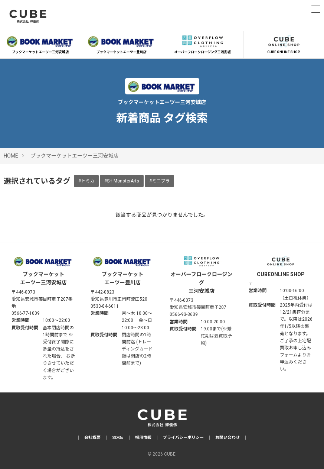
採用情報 (143, 437)
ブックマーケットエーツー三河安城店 (40, 43)
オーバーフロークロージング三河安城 (202, 43)
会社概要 (92, 437)
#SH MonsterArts (121, 181)
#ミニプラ (159, 181)
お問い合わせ (227, 437)
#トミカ (86, 181)
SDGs (118, 437)
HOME (11, 156)
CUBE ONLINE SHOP (284, 43)
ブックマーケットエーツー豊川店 (121, 43)
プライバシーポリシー (183, 437)
